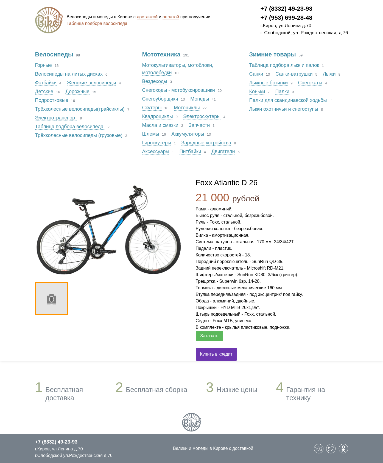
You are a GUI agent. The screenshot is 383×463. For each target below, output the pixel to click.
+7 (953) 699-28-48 (286, 17)
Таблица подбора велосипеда (97, 23)
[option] (110, 228)
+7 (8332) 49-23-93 (286, 8)
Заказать (209, 335)
